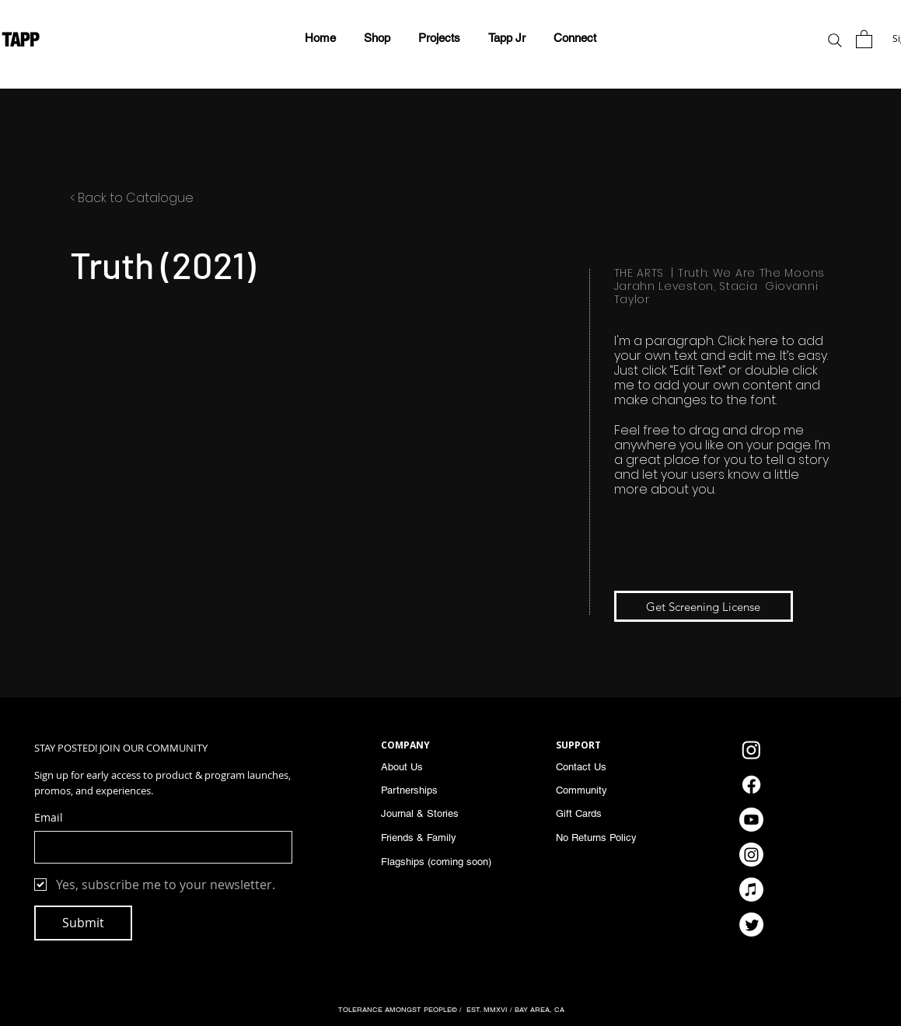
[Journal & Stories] (431, 813)
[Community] (609, 789)
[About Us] (427, 766)
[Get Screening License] (703, 606)
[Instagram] (751, 750)
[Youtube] (751, 820)
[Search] (835, 40)
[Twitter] (751, 925)
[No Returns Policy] (609, 837)
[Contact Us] (602, 766)
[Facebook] (751, 785)
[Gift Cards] (609, 813)
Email (48, 817)
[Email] (158, 847)
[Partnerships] (427, 789)
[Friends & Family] (427, 837)
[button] (439, 37)
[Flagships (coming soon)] (443, 861)
